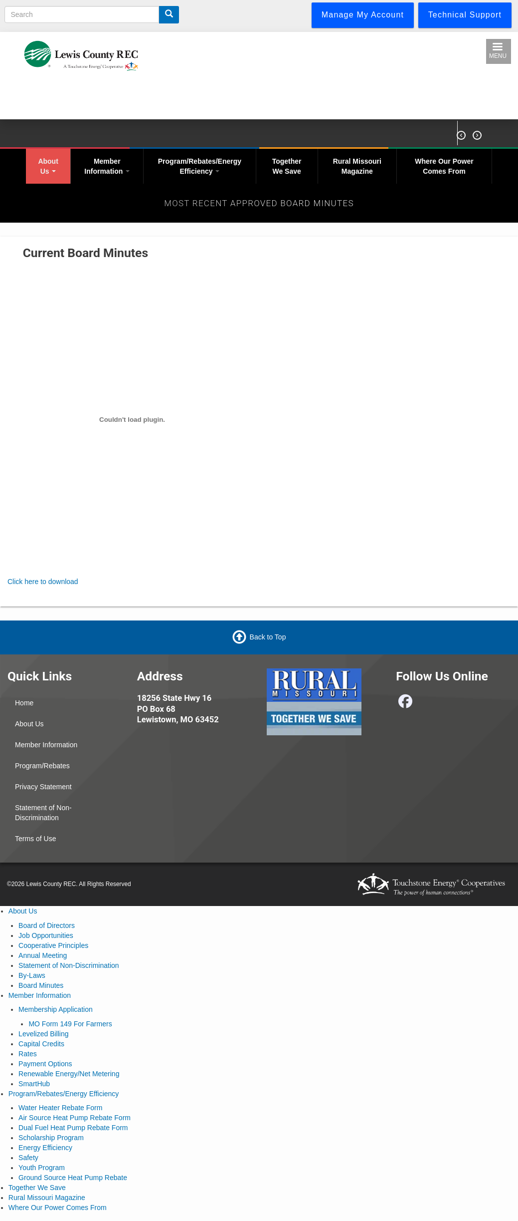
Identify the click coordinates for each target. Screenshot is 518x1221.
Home (24, 703)
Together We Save (287, 166)
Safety (28, 1158)
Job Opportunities (45, 935)
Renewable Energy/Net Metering (68, 1074)
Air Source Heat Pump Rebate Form (74, 1118)
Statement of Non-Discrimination (43, 813)
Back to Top (268, 637)
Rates (27, 1054)
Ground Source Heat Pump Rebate (72, 1178)
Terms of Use (35, 839)
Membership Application (55, 1009)
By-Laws (31, 975)
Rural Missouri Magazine (357, 166)
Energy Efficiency (45, 1148)
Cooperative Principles (53, 945)
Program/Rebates (42, 766)
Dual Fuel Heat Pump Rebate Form (73, 1128)
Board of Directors (46, 925)
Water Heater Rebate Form (60, 1108)
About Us (48, 166)
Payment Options (45, 1064)
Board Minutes (40, 985)
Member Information (107, 166)
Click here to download (42, 582)
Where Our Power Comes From (444, 166)
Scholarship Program (51, 1138)
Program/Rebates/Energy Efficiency (199, 166)
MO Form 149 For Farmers (70, 1024)
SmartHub (34, 1084)
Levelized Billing (43, 1034)
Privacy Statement (43, 787)
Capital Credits (41, 1044)
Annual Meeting (42, 955)
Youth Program (41, 1168)
